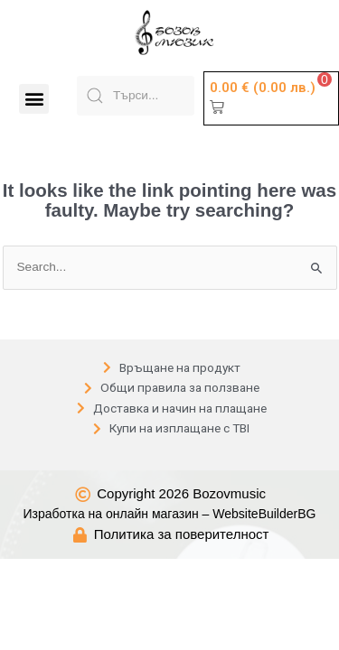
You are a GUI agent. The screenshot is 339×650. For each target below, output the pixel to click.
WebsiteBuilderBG (263, 492)
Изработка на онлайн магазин (111, 492)
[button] (34, 99)
